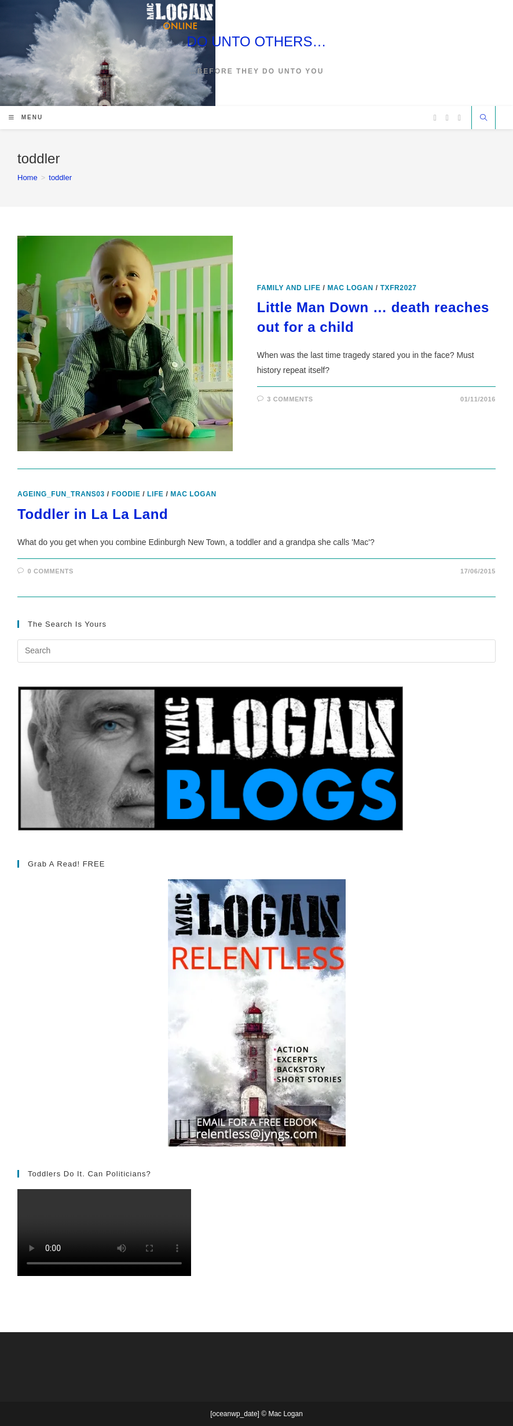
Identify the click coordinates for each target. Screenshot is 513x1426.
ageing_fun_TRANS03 (61, 494)
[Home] (27, 177)
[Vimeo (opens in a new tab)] (459, 118)
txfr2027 (398, 288)
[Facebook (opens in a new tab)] (447, 118)
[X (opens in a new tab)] (435, 118)
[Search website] (483, 118)
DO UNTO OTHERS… (257, 41)
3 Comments (290, 399)
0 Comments (51, 571)
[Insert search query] (256, 651)
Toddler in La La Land (92, 514)
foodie (126, 494)
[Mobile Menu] (26, 117)
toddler (60, 177)
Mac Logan (350, 288)
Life (155, 494)
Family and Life (289, 288)
